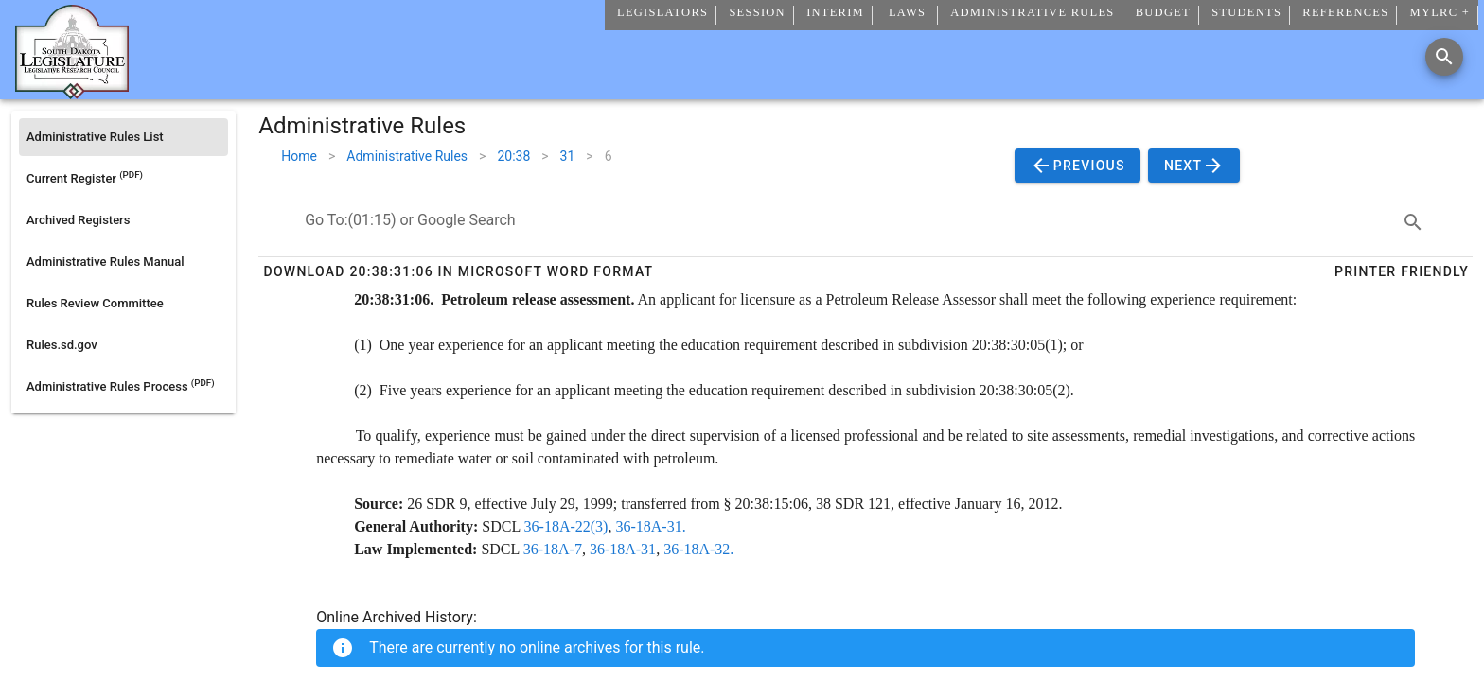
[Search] (1444, 57)
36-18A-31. (650, 526)
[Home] (72, 92)
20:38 (513, 156)
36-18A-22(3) (566, 526)
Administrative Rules (407, 156)
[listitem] (123, 137)
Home (299, 156)
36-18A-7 (552, 549)
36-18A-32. (698, 549)
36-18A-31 (623, 549)
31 (567, 156)
